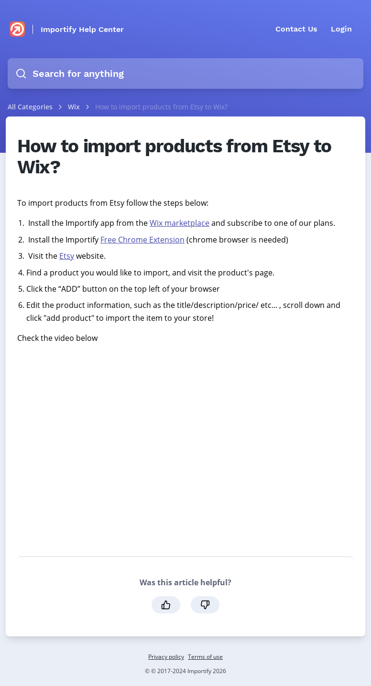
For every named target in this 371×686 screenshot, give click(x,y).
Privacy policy (166, 657)
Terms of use (205, 657)
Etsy (66, 256)
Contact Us (296, 28)
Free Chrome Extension (142, 239)
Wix (75, 106)
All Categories (30, 106)
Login (341, 28)
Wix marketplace (179, 223)
